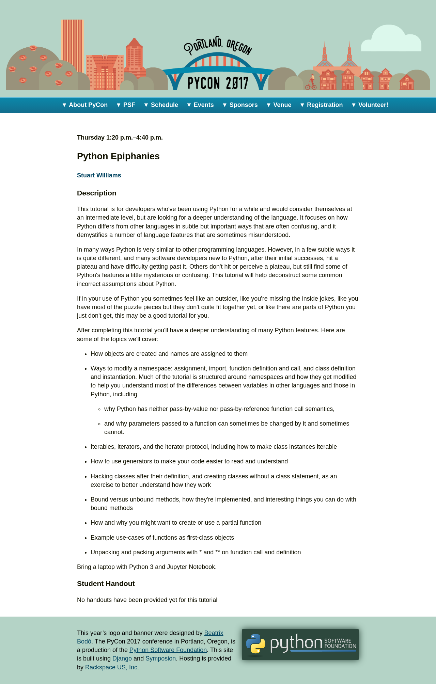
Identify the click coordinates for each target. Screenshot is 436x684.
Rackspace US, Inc (111, 667)
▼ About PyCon (84, 104)
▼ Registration (321, 104)
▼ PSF (125, 104)
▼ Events (200, 104)
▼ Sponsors (240, 104)
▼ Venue (279, 104)
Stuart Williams (99, 175)
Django (122, 658)
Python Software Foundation (168, 650)
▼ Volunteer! (369, 104)
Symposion (160, 658)
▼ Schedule (160, 104)
